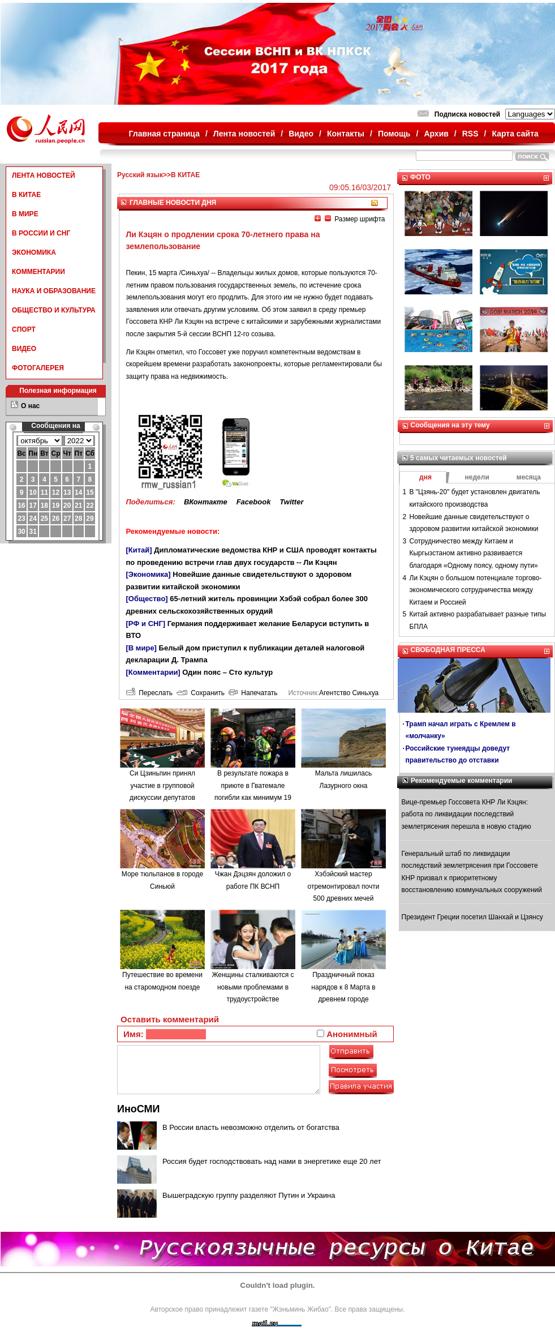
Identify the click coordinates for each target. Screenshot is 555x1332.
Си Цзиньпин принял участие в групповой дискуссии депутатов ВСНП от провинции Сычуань (162, 797)
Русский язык (140, 175)
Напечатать (253, 693)
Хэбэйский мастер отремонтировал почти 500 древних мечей (344, 886)
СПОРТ (24, 329)
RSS (470, 133)
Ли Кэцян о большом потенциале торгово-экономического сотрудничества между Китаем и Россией (476, 590)
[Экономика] (148, 574)
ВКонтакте (205, 502)
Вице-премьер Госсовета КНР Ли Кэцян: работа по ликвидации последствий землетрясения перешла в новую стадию (466, 814)
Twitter (291, 502)
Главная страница (164, 133)
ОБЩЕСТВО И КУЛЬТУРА (54, 310)
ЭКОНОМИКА (34, 252)
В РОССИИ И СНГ (41, 233)
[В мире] (141, 648)
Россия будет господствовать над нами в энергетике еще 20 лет (271, 1161)
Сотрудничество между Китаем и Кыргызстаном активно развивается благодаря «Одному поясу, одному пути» (474, 553)
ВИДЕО (24, 349)
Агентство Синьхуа (348, 693)
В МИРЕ (25, 214)
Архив (436, 133)
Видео (301, 133)
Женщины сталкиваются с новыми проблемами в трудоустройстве (253, 987)
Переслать (149, 693)
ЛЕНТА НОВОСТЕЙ (43, 175)
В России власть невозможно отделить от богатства (250, 1127)
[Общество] (147, 598)
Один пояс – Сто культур (227, 672)
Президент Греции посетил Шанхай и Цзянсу (472, 917)
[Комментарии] (153, 672)
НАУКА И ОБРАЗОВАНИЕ (54, 291)
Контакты (345, 133)
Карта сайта (515, 133)
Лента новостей (244, 133)
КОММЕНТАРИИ (38, 272)
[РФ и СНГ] (146, 623)
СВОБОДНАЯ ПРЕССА (448, 650)
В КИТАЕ (26, 195)
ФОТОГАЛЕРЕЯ (38, 368)
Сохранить (201, 693)
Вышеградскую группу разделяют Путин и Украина (248, 1195)
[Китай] (139, 550)
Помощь (394, 133)
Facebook (253, 502)
